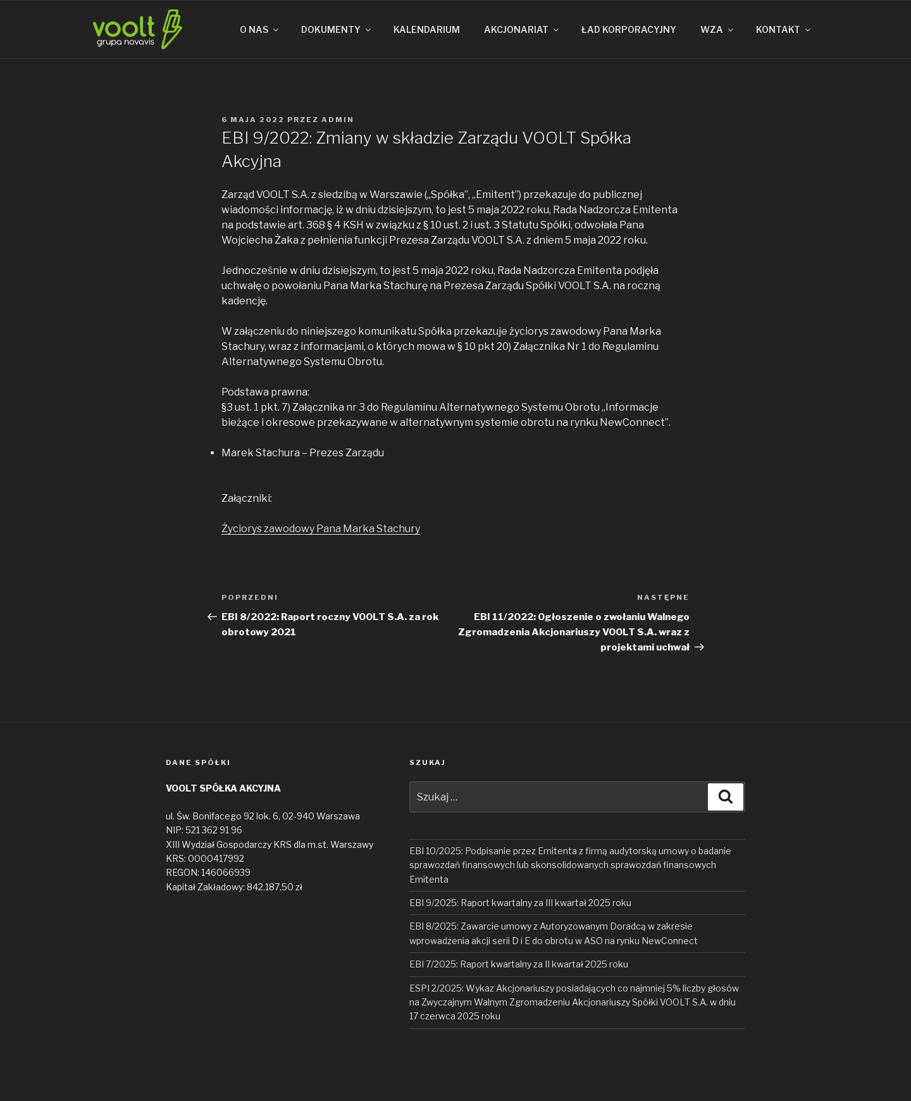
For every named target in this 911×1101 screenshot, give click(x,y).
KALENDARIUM (427, 29)
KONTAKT (784, 29)
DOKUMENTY (337, 29)
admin (337, 119)
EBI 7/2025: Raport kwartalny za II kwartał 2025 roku (518, 964)
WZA (717, 29)
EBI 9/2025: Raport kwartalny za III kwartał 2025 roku (520, 902)
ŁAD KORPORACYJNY (628, 29)
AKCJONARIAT (522, 29)
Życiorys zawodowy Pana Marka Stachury (320, 529)
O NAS (260, 29)
